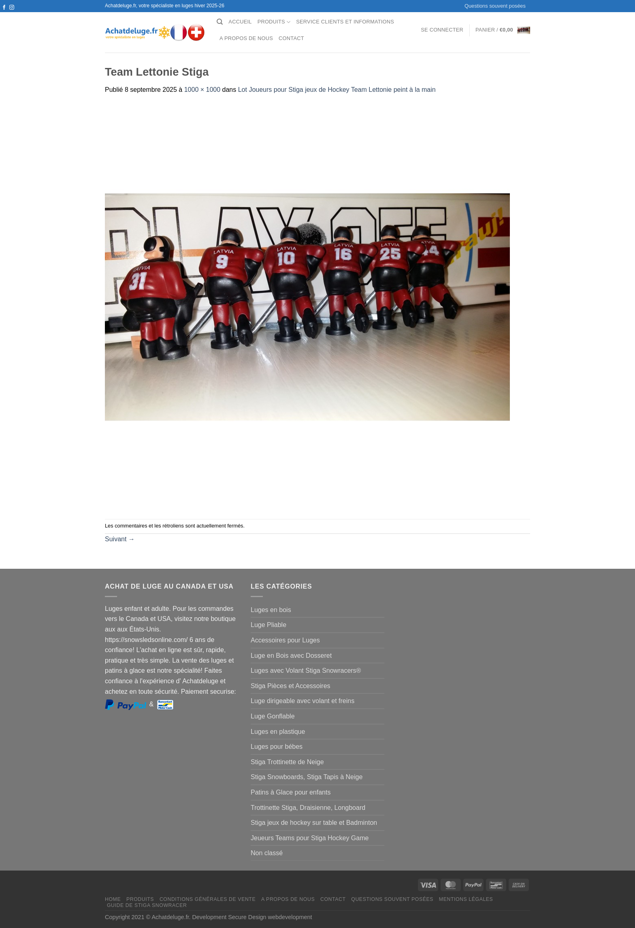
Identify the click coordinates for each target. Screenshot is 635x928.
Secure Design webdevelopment (270, 917)
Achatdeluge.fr (170, 917)
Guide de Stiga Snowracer (147, 905)
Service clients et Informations (345, 22)
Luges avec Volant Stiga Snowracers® (306, 670)
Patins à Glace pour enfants (290, 792)
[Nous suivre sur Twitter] (4, 15)
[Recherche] (220, 22)
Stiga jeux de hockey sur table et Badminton (314, 822)
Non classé (267, 853)
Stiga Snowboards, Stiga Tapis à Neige (306, 776)
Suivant (120, 539)
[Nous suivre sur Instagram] (11, 8)
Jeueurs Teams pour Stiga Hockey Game (310, 838)
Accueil (239, 22)
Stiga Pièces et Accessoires (290, 685)
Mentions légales (466, 899)
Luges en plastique (278, 731)
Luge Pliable (268, 624)
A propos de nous (246, 38)
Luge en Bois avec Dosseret (291, 655)
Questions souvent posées (495, 6)
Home (113, 899)
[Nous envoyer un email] (11, 15)
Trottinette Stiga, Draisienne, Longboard (308, 807)
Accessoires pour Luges (285, 640)
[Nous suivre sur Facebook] (4, 8)
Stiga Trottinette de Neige (287, 762)
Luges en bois (271, 609)
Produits (274, 22)
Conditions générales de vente (208, 899)
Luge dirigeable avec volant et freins (302, 700)
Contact (291, 38)
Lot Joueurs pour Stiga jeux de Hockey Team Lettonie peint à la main (337, 89)
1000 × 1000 (202, 89)
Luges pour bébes (277, 746)
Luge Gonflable (273, 716)
